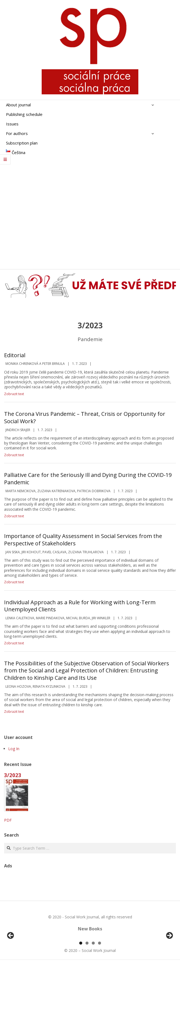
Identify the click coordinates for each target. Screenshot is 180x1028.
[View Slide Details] (26, 968)
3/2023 (12, 775)
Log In (13, 748)
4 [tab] (99, 1005)
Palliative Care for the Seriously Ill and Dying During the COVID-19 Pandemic (88, 478)
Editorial (14, 355)
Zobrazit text (14, 394)
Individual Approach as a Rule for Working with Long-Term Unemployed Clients (79, 606)
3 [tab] (93, 1005)
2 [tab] (87, 1005)
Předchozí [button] (11, 967)
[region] (90, 968)
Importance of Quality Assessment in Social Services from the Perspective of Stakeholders (83, 539)
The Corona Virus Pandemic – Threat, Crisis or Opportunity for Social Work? (84, 417)
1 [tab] (80, 1005)
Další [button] (169, 967)
